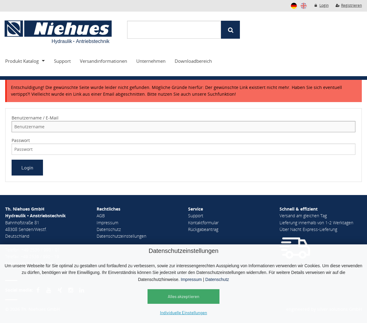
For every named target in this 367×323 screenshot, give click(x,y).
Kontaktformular (203, 222)
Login (321, 5)
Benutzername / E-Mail (35, 118)
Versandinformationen (103, 61)
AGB (101, 215)
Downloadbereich (193, 61)
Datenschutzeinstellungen (121, 236)
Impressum (191, 279)
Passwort (21, 140)
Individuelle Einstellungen (183, 312)
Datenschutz (217, 279)
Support (62, 61)
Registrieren (348, 5)
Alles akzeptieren (183, 296)
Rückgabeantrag (203, 229)
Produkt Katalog (22, 61)
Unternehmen (151, 61)
